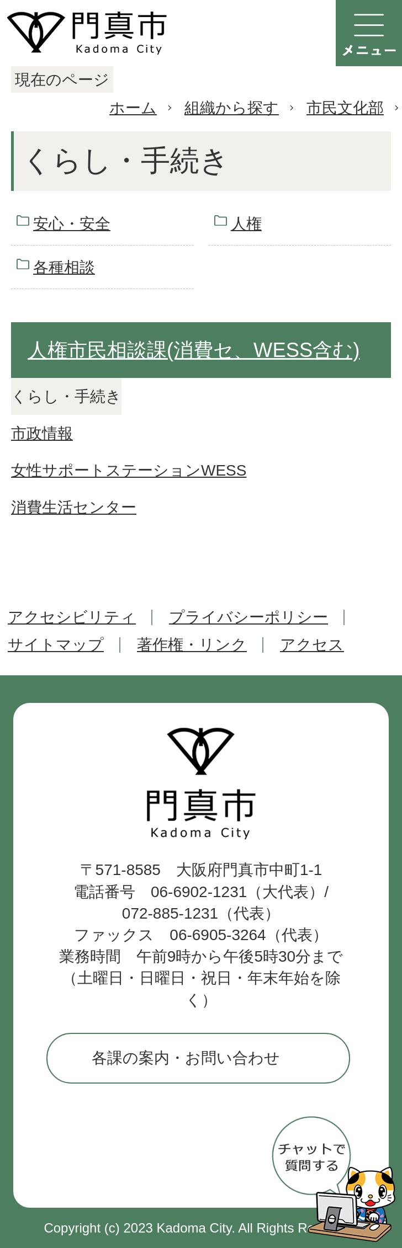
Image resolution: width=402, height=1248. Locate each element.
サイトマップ (56, 644)
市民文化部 (345, 107)
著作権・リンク (192, 644)
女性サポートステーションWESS (128, 470)
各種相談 (64, 267)
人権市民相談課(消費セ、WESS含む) (193, 350)
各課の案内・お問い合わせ (186, 1057)
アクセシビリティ (72, 617)
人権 (246, 223)
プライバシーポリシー (248, 617)
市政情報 (42, 433)
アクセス (312, 644)
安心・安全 (71, 223)
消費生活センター (73, 507)
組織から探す (231, 107)
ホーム (133, 107)
